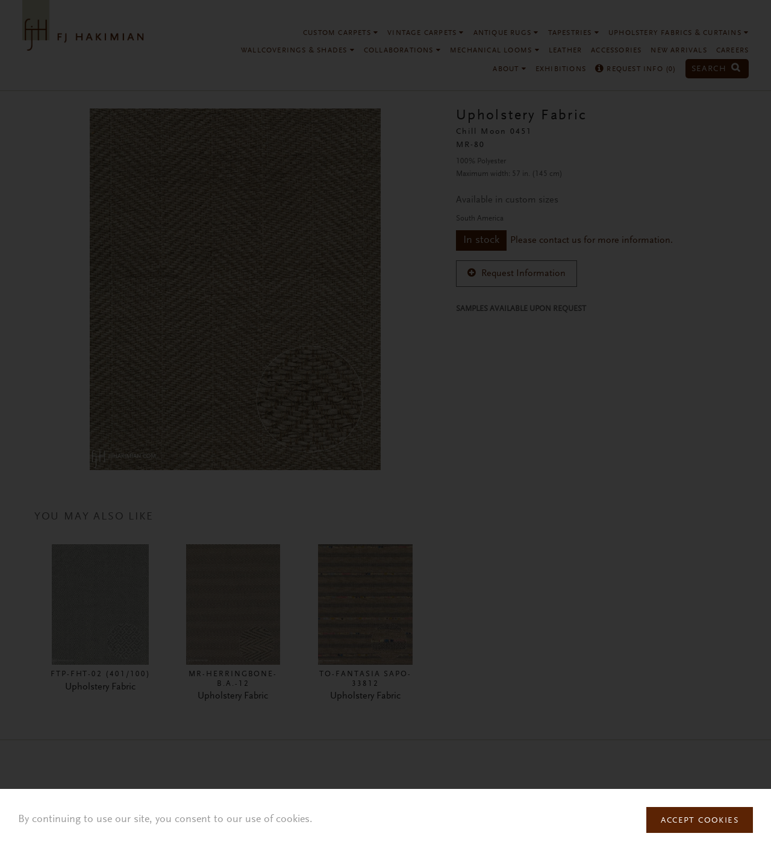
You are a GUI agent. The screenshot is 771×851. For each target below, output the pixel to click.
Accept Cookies (699, 821)
